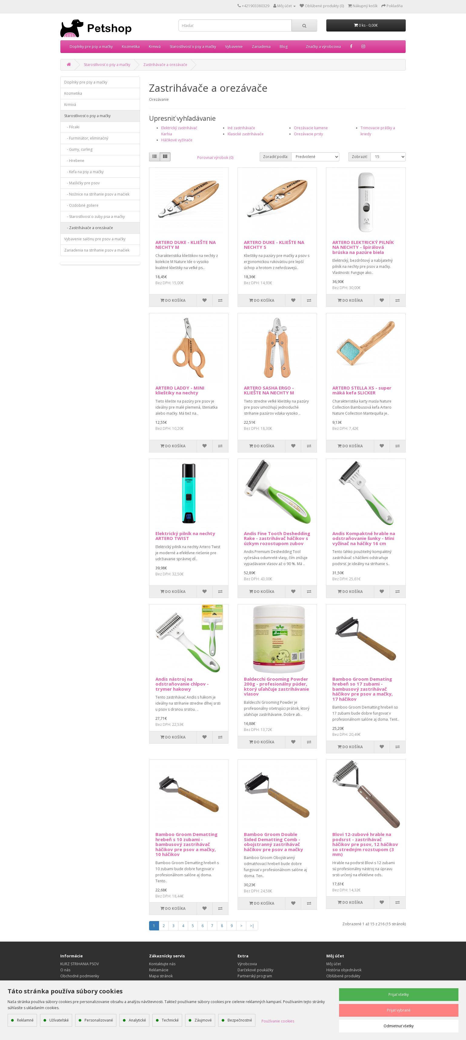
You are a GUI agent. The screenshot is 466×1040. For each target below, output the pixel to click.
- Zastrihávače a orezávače (88, 227)
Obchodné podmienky (79, 976)
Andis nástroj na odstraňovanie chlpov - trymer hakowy (182, 684)
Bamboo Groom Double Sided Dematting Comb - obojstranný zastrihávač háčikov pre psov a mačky (273, 841)
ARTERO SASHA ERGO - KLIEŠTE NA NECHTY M (269, 390)
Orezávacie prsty (308, 134)
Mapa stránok (161, 976)
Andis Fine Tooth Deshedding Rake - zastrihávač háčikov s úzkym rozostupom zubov (277, 538)
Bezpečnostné (240, 1020)
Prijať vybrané (399, 1010)
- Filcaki (71, 127)
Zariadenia (261, 46)
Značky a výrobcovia (323, 46)
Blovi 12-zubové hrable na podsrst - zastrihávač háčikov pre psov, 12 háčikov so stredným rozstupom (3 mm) (365, 844)
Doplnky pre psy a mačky (91, 46)
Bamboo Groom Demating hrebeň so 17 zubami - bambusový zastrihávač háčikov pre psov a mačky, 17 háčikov (362, 689)
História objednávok (343, 970)
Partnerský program (255, 976)
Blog (284, 46)
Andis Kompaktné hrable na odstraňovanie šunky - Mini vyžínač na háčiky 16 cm (363, 538)
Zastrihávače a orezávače (165, 64)
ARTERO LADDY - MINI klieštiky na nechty (180, 390)
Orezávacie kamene (311, 127)
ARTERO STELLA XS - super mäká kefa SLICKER (361, 390)
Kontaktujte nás (162, 963)
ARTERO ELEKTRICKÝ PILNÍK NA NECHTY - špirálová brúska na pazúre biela (363, 247)
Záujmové (203, 1020)
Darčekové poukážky (255, 970)
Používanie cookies (277, 1021)
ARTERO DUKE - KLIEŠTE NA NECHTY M (185, 244)
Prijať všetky (398, 994)
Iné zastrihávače (241, 127)
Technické (170, 1020)
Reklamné (25, 1020)
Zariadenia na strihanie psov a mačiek (96, 250)
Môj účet (333, 963)
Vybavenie (234, 46)
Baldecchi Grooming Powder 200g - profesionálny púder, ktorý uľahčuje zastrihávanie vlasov (276, 686)
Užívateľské (59, 1020)
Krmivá (155, 46)
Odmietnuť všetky (399, 1025)
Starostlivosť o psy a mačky (193, 46)
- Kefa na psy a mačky (84, 171)
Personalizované (99, 1020)
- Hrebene (74, 160)
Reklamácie (158, 970)
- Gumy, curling (78, 149)
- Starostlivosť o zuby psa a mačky (94, 216)
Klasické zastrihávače (246, 134)
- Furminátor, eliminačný (86, 138)
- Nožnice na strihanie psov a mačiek (96, 194)
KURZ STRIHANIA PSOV (79, 963)
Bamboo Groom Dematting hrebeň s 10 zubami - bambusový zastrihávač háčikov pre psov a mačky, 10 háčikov (186, 844)
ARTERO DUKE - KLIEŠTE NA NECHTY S (274, 244)
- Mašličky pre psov (82, 183)
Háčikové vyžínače (176, 140)
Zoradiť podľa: (275, 156)
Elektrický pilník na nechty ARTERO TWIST (185, 535)
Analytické (137, 1020)
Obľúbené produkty (343, 976)
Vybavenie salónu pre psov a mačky (94, 239)
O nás (65, 970)
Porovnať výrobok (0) (215, 157)
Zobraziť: (360, 156)
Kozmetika (131, 46)
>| (252, 925)
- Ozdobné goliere (81, 205)
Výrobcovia (247, 963)
